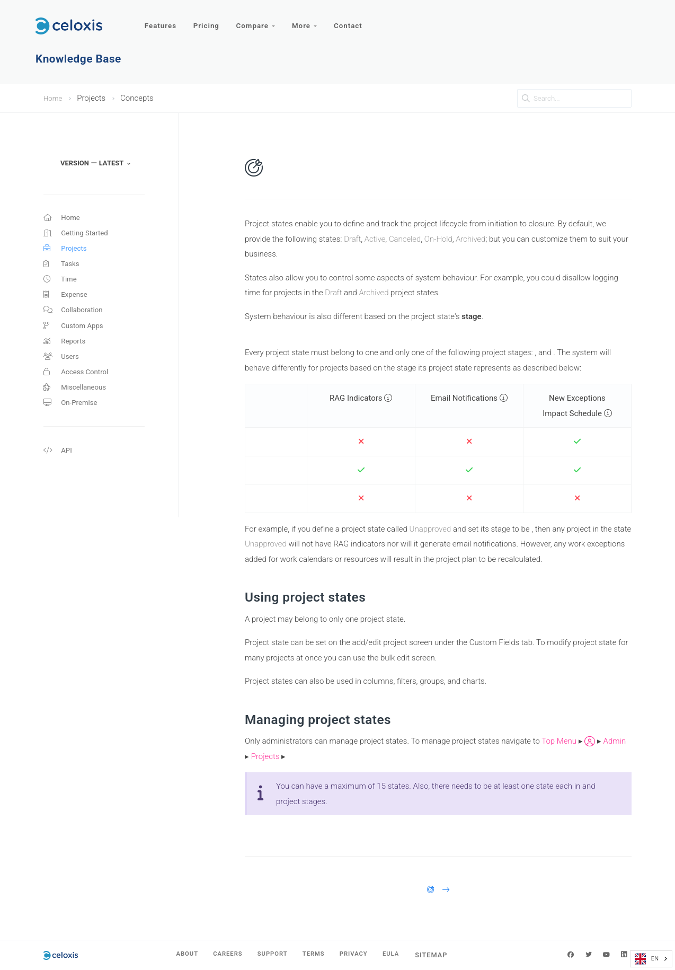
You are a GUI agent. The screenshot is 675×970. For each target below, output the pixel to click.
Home (54, 98)
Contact (356, 20)
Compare (260, 20)
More (310, 20)
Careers (219, 955)
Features (161, 20)
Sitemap (446, 955)
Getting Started (79, 236)
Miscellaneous (77, 408)
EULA (404, 955)
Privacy (362, 955)
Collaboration (76, 322)
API (58, 475)
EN (647, 959)
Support (271, 955)
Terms (316, 955)
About (174, 955)
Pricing (208, 20)
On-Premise (72, 425)
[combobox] (651, 958)
